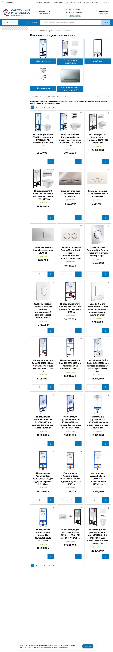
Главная (33, 31)
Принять (88, 646)
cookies (33, 645)
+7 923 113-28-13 (74, 9)
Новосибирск (10, 2)
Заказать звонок (74, 16)
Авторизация (32, 22)
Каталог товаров (45, 31)
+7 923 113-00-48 (74, 12)
